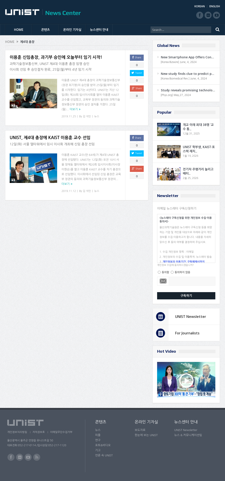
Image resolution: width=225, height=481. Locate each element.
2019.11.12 (69, 191)
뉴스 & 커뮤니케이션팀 (188, 435)
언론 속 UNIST (104, 455)
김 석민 (87, 116)
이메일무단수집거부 (62, 432)
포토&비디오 (103, 445)
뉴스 (96, 116)
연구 (97, 440)
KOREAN (199, 6)
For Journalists (187, 333)
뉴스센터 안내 (99, 29)
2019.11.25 (69, 116)
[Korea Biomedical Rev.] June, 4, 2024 (184, 78)
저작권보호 (39, 432)
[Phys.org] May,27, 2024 (176, 95)
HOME (19, 29)
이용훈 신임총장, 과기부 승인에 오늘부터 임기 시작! (56, 57)
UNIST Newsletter (190, 316)
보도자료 (140, 430)
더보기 (74, 109)
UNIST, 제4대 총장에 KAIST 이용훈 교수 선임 (50, 138)
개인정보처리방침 (17, 432)
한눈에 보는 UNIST (146, 435)
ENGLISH (214, 6)
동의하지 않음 (182, 272)
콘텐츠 (45, 29)
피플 (97, 435)
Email (163, 281)
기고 (97, 450)
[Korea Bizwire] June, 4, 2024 (179, 62)
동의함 (165, 272)
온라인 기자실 (72, 29)
